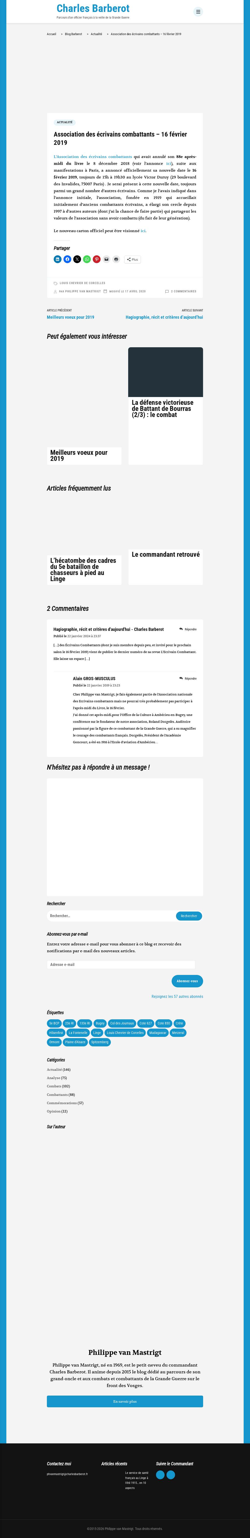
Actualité (65, 122)
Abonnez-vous (187, 981)
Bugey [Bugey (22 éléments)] (100, 1023)
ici (168, 163)
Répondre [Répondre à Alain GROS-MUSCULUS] (191, 678)
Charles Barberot (93, 8)
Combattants (57, 1094)
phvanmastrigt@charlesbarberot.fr (67, 1474)
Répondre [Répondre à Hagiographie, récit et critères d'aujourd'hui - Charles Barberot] (191, 629)
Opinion (54, 1111)
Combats (54, 1086)
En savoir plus (125, 1401)
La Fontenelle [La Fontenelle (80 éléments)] (78, 1033)
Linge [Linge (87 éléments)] (97, 1033)
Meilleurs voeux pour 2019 (78, 455)
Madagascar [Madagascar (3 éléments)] (157, 1033)
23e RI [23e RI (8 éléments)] (69, 1023)
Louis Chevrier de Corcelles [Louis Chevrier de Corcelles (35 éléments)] (125, 1033)
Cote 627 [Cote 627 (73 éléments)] (146, 1023)
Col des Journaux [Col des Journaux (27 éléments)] (122, 1023)
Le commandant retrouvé (166, 554)
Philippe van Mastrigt (83, 291)
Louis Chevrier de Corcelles (82, 283)
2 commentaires (183, 291)
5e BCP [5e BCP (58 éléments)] (54, 1023)
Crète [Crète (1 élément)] (179, 1023)
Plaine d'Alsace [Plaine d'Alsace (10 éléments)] (75, 1042)
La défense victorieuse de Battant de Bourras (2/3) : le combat (162, 408)
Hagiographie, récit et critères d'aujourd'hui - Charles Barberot (108, 629)
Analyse (53, 1078)
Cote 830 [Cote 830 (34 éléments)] (164, 1023)
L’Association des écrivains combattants (93, 156)
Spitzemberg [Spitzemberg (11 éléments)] (99, 1042)
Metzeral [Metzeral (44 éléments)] (178, 1033)
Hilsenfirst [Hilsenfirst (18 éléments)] (56, 1033)
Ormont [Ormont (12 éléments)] (54, 1042)
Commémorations (62, 1103)
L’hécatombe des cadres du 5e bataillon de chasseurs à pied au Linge (83, 569)
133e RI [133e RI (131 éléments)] (85, 1023)
